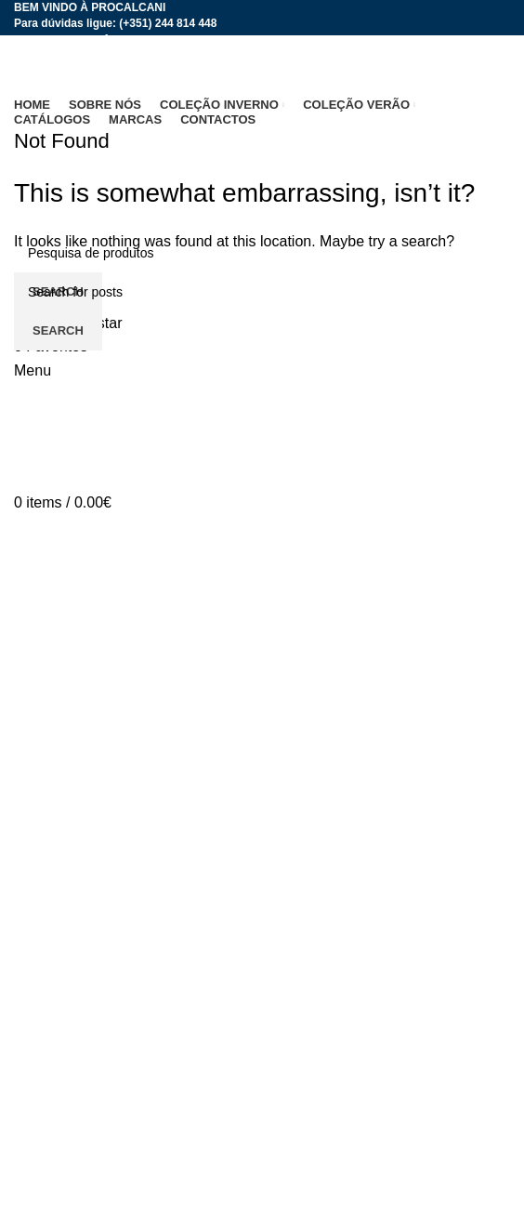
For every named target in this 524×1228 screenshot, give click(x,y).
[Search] (262, 291)
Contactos (47, 1110)
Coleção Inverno (68, 1006)
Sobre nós (48, 971)
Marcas (38, 1076)
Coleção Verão (62, 1041)
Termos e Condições (82, 1205)
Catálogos (47, 1171)
